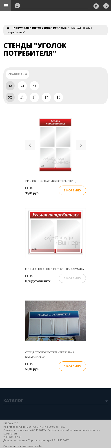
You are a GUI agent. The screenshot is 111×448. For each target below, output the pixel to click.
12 (10, 86)
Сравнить (17, 74)
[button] (30, 145)
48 (34, 86)
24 (22, 86)
